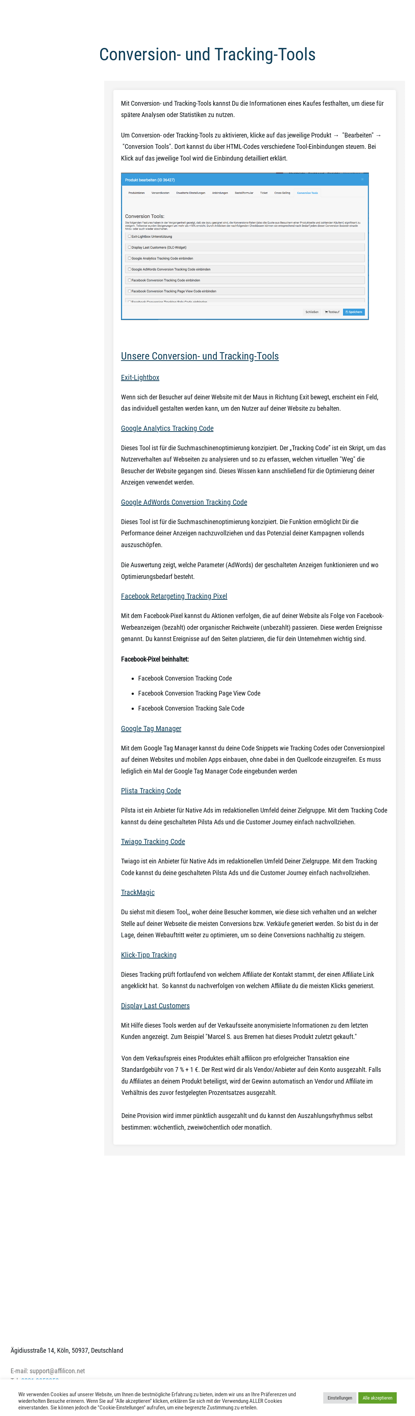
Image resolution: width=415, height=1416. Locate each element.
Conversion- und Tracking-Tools (207, 54)
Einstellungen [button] (340, 1398)
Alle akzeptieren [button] (377, 1398)
